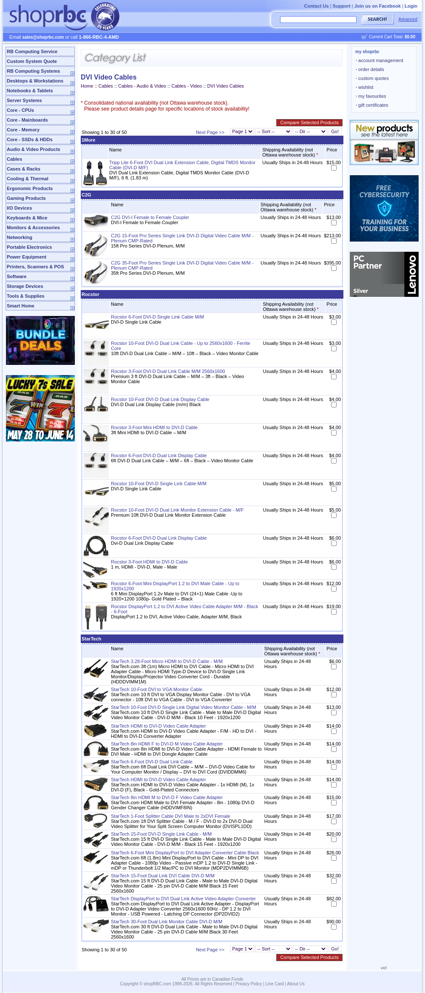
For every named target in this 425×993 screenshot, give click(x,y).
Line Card (275, 984)
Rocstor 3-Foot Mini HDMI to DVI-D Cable (154, 427)
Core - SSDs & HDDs (30, 139)
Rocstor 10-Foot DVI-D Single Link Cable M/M (159, 483)
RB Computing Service (32, 51)
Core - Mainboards (27, 119)
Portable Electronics (29, 247)
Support (342, 6)
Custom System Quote (32, 61)
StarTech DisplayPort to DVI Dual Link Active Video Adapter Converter (183, 898)
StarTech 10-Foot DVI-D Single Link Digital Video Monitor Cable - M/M (183, 707)
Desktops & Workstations (35, 80)
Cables (14, 159)
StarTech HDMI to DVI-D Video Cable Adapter (158, 725)
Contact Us (316, 6)
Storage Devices (25, 286)
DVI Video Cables (225, 85)
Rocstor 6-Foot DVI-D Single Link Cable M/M (157, 316)
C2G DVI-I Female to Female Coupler (150, 217)
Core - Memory (23, 129)
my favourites (371, 96)
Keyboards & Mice (27, 217)
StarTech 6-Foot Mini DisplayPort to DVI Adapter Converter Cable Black (185, 852)
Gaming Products (26, 198)
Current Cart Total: (392, 36)
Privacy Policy (248, 984)
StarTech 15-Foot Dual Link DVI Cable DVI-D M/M (163, 875)
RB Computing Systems (33, 71)
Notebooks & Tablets (30, 90)
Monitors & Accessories (33, 227)
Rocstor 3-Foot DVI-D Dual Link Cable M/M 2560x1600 (168, 371)
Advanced (408, 19)
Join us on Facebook (377, 6)
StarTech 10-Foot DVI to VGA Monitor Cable (156, 689)
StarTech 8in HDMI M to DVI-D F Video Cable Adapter (167, 797)
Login (411, 6)
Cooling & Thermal (27, 178)
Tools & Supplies (25, 296)
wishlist (365, 87)
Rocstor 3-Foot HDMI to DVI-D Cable (149, 561)
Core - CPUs (20, 110)
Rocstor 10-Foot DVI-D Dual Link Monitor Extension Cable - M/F (177, 509)
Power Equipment (26, 256)
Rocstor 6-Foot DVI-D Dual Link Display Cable (159, 455)
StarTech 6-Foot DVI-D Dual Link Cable (152, 761)
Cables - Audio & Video (142, 85)
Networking (19, 237)
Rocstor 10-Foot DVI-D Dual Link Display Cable (160, 399)
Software (16, 276)
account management (379, 60)
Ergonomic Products (30, 188)
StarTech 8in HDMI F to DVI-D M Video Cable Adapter (167, 743)
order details (370, 69)
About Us (296, 984)
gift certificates (372, 105)
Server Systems (24, 100)
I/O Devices (19, 208)
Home (87, 85)
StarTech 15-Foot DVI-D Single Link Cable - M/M (161, 834)
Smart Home (20, 305)
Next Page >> (210, 132)
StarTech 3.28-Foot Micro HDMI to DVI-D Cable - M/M (167, 661)
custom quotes (372, 78)
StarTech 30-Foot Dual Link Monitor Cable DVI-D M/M (166, 921)
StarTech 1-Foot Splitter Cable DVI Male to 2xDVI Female (170, 816)
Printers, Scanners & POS (35, 266)
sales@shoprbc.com (43, 37)
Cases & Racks (23, 168)
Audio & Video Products (33, 149)
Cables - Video (187, 85)
